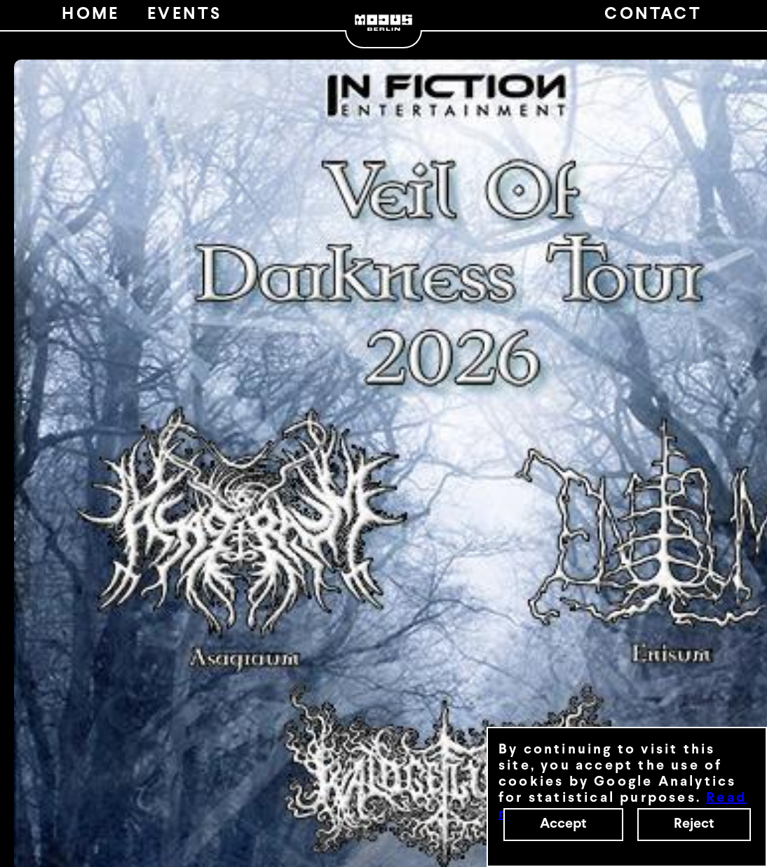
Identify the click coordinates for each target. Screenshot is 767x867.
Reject (694, 824)
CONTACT (652, 14)
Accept (563, 824)
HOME (90, 14)
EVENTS (184, 14)
